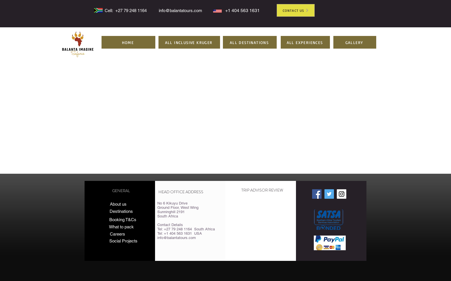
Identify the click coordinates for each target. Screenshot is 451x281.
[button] (189, 42)
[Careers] (117, 234)
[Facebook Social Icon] (317, 194)
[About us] (118, 204)
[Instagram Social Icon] (341, 194)
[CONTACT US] (296, 10)
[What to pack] (121, 227)
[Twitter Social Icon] (329, 194)
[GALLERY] (354, 42)
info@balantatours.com (180, 10)
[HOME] (128, 42)
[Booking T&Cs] (122, 220)
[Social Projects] (128, 241)
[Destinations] (121, 211)
